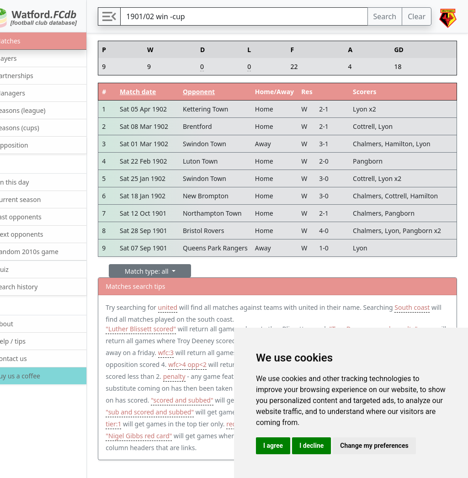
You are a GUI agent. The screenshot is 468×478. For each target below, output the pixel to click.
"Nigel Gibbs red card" (178, 450)
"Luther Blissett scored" (164, 331)
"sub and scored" (202, 402)
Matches (23, 40)
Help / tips (26, 340)
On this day (28, 181)
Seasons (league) (36, 110)
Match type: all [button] (170, 271)
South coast (146, 319)
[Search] (256, 16)
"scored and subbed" (160, 414)
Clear (416, 16)
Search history (32, 286)
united (190, 307)
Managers (26, 92)
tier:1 (174, 438)
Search (385, 16)
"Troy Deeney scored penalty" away (181, 343)
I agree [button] (273, 445)
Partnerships (30, 75)
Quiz (18, 269)
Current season (34, 199)
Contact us (27, 358)
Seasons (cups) (33, 127)
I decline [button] (311, 445)
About (20, 323)
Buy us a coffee (33, 376)
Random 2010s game (43, 251)
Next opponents (35, 234)
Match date (160, 91)
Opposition (27, 144)
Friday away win (174, 355)
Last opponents (34, 216)
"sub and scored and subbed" (173, 426)
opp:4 (192, 366)
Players (22, 58)
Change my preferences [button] (374, 445)
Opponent (221, 91)
